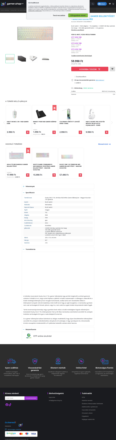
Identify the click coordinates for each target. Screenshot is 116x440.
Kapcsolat (52, 397)
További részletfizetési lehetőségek (81, 56)
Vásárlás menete (87, 400)
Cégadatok (85, 416)
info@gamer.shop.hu (55, 400)
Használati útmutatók (89, 410)
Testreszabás (56, 15)
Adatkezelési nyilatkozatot (35, 11)
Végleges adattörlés (88, 419)
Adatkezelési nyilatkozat (90, 407)
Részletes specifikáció (77, 30)
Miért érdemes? (100, 80)
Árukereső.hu (8, 426)
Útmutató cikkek (87, 413)
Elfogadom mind (77, 15)
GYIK (83, 397)
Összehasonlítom (81, 76)
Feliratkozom (31, 398)
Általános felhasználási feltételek (92, 403)
